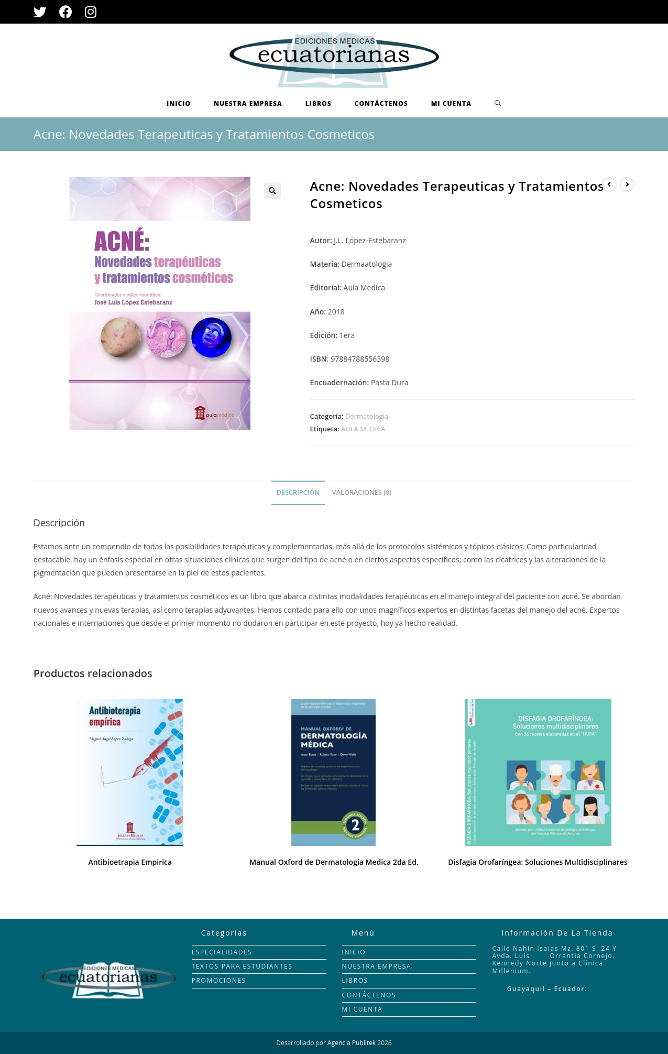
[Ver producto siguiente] (627, 184)
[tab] (298, 493)
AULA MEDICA (363, 428)
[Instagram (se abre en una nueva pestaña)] (91, 11)
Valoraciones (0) (361, 492)
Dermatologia (366, 416)
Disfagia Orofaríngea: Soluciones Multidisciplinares (537, 862)
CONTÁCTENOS (369, 995)
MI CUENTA (362, 1009)
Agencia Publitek (351, 1042)
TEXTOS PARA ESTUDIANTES (242, 966)
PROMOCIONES (219, 980)
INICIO (354, 952)
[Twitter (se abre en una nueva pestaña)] (43, 11)
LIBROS (355, 980)
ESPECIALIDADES (222, 952)
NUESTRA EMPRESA (377, 966)
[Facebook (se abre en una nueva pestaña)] (66, 11)
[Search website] (498, 104)
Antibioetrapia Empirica (130, 862)
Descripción (298, 492)
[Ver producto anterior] (609, 184)
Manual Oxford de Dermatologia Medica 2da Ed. (334, 862)
